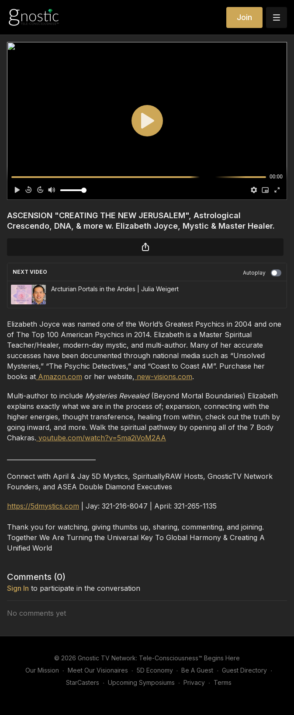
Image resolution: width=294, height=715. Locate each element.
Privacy (194, 682)
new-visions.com (163, 376)
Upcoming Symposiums (141, 682)
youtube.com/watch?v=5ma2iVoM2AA (101, 437)
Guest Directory (244, 670)
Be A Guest (197, 670)
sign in (18, 588)
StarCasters (82, 682)
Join (244, 17)
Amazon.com (59, 376)
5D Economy (155, 670)
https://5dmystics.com (43, 506)
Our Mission (42, 670)
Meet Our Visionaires (98, 670)
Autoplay (262, 272)
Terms (223, 682)
